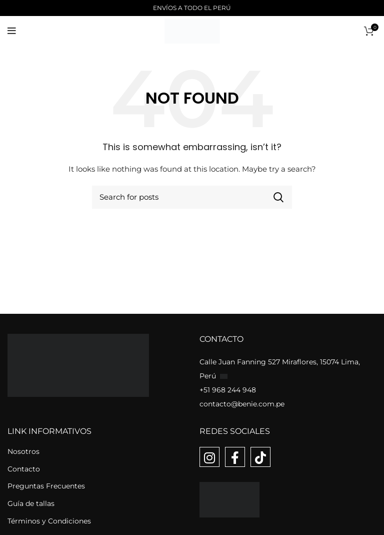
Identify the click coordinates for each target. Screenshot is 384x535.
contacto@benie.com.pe (242, 403)
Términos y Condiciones (49, 520)
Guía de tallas (31, 503)
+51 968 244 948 (228, 389)
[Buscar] (192, 197)
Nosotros (24, 451)
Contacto (24, 468)
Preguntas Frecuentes (46, 485)
